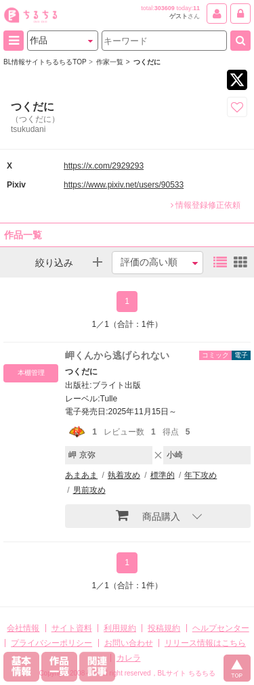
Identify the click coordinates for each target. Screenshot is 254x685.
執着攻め (124, 475)
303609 (164, 8)
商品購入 (148, 515)
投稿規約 (164, 628)
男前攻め (89, 490)
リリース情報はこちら (205, 643)
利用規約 (120, 628)
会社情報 (23, 628)
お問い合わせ (128, 643)
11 (196, 8)
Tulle (109, 398)
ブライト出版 (116, 385)
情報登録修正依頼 (205, 205)
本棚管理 (31, 372)
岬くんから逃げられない (117, 355)
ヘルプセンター (220, 628)
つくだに (81, 371)
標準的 (162, 475)
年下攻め (200, 475)
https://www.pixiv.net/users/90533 (124, 185)
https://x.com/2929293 (104, 166)
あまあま (81, 475)
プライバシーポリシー (51, 643)
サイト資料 (71, 628)
